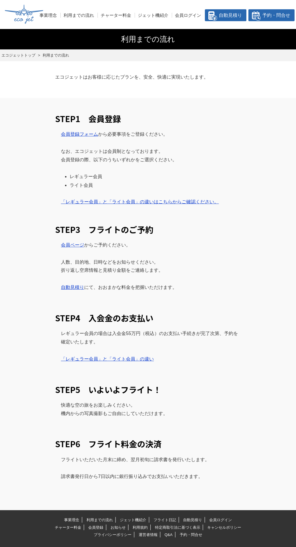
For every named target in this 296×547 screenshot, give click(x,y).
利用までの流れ (79, 15)
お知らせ (118, 527)
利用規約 (140, 527)
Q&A (168, 534)
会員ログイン (188, 15)
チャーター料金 (116, 15)
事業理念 (48, 15)
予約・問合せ (276, 15)
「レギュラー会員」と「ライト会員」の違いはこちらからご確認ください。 (140, 201)
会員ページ (72, 244)
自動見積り (230, 15)
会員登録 (95, 527)
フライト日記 (165, 520)
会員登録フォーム (79, 134)
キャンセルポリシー (224, 527)
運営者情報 (148, 534)
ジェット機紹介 (153, 15)
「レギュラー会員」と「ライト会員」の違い (107, 358)
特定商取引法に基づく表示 (177, 527)
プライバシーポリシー (112, 534)
